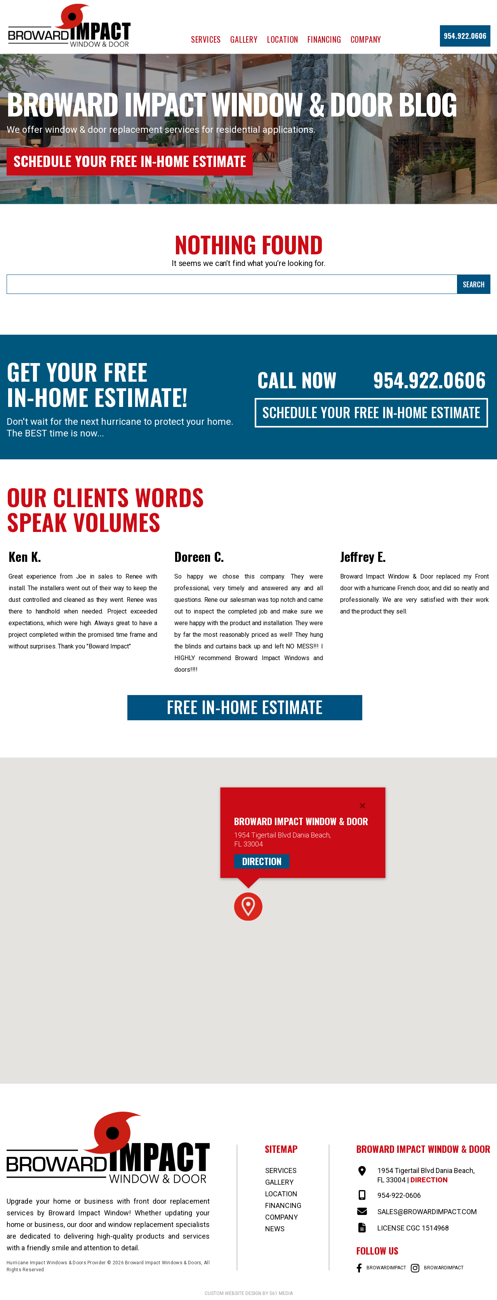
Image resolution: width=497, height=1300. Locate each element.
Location (282, 39)
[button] (248, 906)
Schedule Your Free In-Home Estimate (129, 160)
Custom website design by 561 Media (249, 1293)
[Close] (362, 805)
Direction (262, 861)
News (275, 1229)
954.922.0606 (465, 36)
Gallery (244, 39)
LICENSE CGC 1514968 (413, 1228)
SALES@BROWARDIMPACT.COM (427, 1212)
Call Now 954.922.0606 (371, 379)
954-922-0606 (399, 1195)
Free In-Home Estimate (245, 707)
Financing (324, 39)
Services (206, 39)
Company (366, 39)
